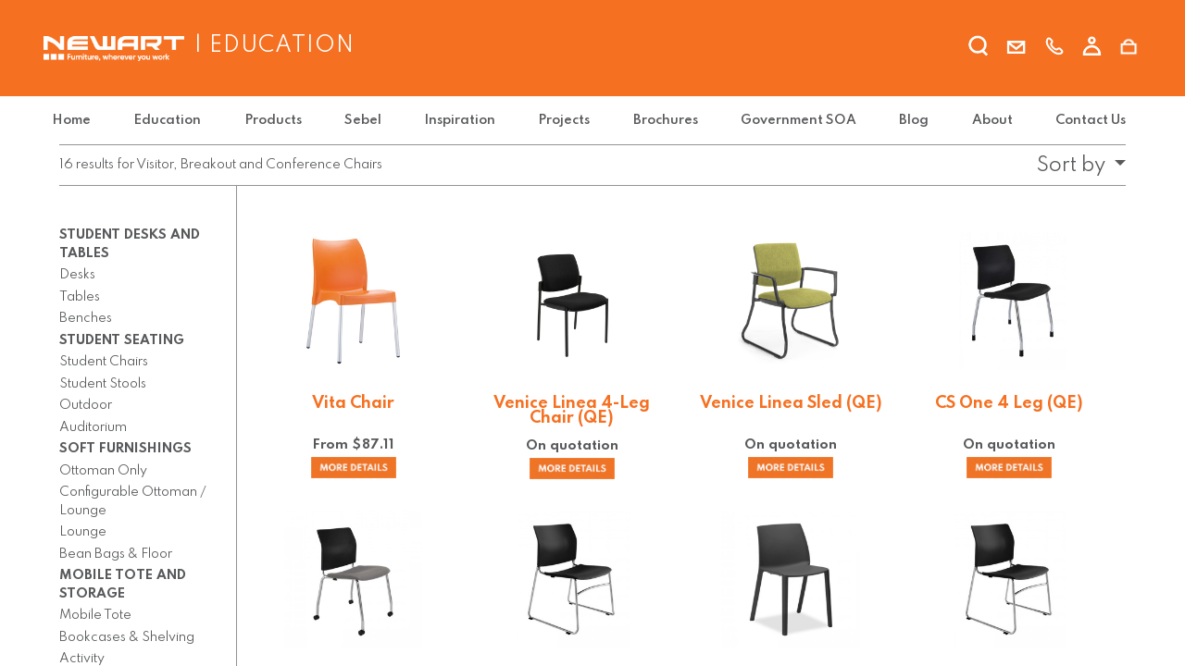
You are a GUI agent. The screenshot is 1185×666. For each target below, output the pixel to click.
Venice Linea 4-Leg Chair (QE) (571, 410)
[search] (978, 49)
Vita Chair (353, 403)
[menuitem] (82, 121)
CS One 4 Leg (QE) (1009, 403)
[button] (1076, 165)
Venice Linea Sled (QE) (791, 403)
